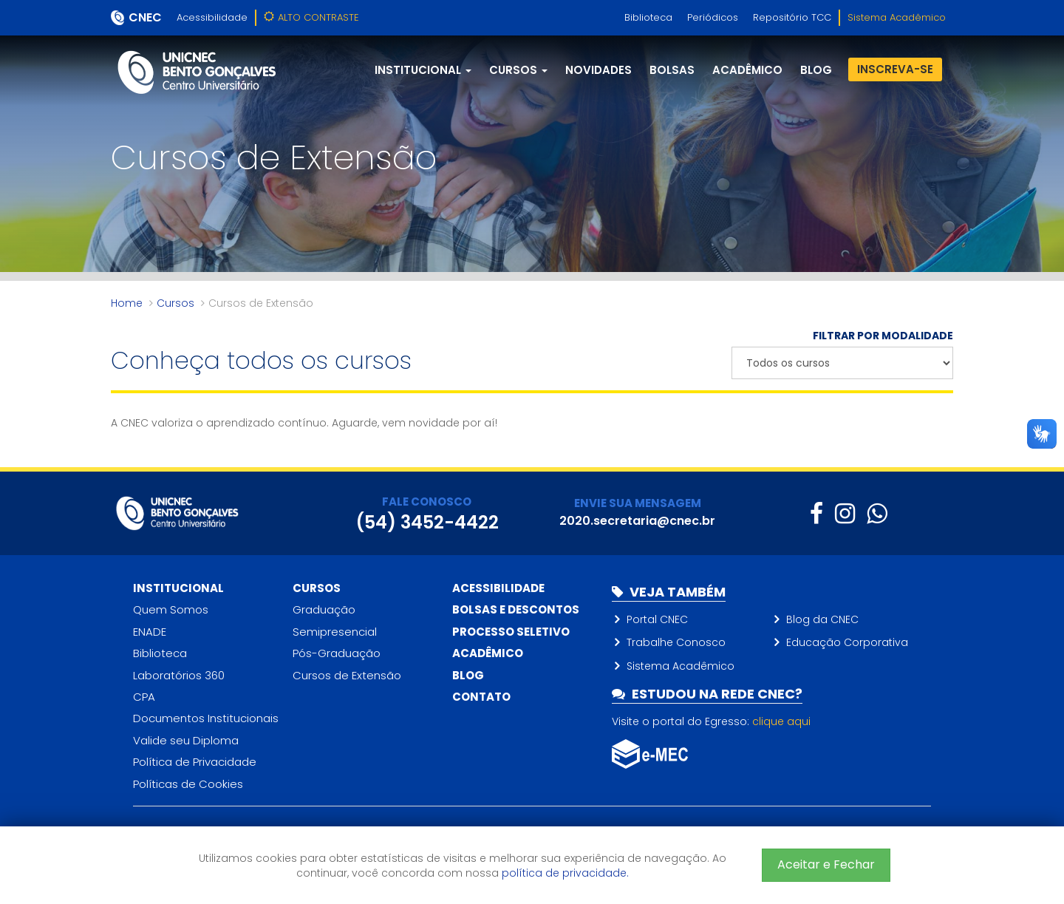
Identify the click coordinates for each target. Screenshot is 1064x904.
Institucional (178, 588)
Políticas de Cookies (188, 784)
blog (816, 70)
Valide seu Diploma (186, 740)
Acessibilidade (212, 17)
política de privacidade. (565, 873)
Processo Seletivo (511, 631)
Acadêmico (747, 70)
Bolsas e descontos (515, 609)
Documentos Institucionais (206, 718)
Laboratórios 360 (179, 675)
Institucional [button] (423, 70)
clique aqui (781, 721)
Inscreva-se (895, 69)
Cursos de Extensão (347, 675)
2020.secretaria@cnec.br (637, 520)
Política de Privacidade (194, 761)
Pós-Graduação (337, 653)
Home (127, 303)
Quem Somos (170, 609)
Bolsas (672, 70)
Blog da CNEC (822, 619)
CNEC (145, 17)
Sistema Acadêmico (897, 17)
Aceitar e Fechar (826, 864)
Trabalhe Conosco (676, 642)
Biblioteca (648, 17)
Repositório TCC (792, 17)
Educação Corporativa (847, 642)
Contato (481, 696)
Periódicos (712, 17)
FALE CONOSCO (426, 501)
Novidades (598, 70)
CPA (144, 696)
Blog (468, 675)
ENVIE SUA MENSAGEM (637, 503)
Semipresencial (335, 631)
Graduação (324, 609)
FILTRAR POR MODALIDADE (883, 335)
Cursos (175, 303)
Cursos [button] (518, 70)
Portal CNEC (657, 619)
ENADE (149, 631)
